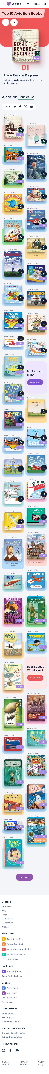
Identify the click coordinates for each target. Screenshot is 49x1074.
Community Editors (11, 1021)
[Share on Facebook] (20, 107)
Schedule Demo (9, 998)
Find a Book (7, 1013)
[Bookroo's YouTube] (17, 1050)
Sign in (37, 4)
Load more (24, 877)
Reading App (8, 1017)
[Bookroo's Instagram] (3, 1050)
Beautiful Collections (12, 976)
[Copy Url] (14, 107)
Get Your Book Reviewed (13, 1033)
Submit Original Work (12, 1037)
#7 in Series (40, 836)
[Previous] (5, 22)
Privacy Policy (41, 1063)
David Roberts (10, 83)
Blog (4, 910)
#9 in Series (40, 620)
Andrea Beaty (20, 80)
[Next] (14, 22)
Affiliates (6, 927)
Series (36, 58)
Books (26, 97)
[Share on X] (26, 107)
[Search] (45, 4)
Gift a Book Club (10, 959)
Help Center (7, 918)
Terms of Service (24, 1063)
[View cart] (28, 4)
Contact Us (7, 922)
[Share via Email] (31, 107)
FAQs (4, 914)
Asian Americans (12, 564)
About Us (6, 906)
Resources (7, 1002)
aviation (13, 566)
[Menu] (4, 4)
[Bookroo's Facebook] (10, 1050)
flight (36, 419)
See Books (35, 382)
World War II (40, 562)
